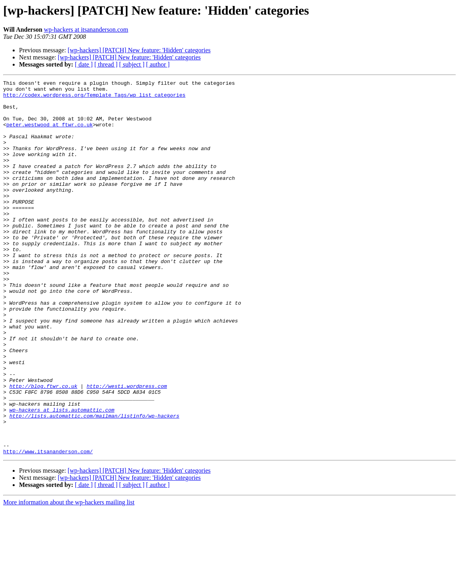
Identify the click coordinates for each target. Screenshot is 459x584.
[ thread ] (106, 64)
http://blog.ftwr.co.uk (44, 447)
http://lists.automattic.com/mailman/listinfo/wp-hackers (94, 483)
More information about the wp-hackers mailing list (68, 577)
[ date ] (84, 64)
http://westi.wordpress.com (127, 447)
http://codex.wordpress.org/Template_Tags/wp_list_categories (94, 98)
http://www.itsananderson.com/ (48, 526)
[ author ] (158, 64)
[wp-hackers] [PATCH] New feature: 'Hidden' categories (139, 50)
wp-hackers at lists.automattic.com (62, 476)
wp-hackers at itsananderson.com (86, 29)
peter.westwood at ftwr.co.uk (49, 133)
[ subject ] (132, 64)
